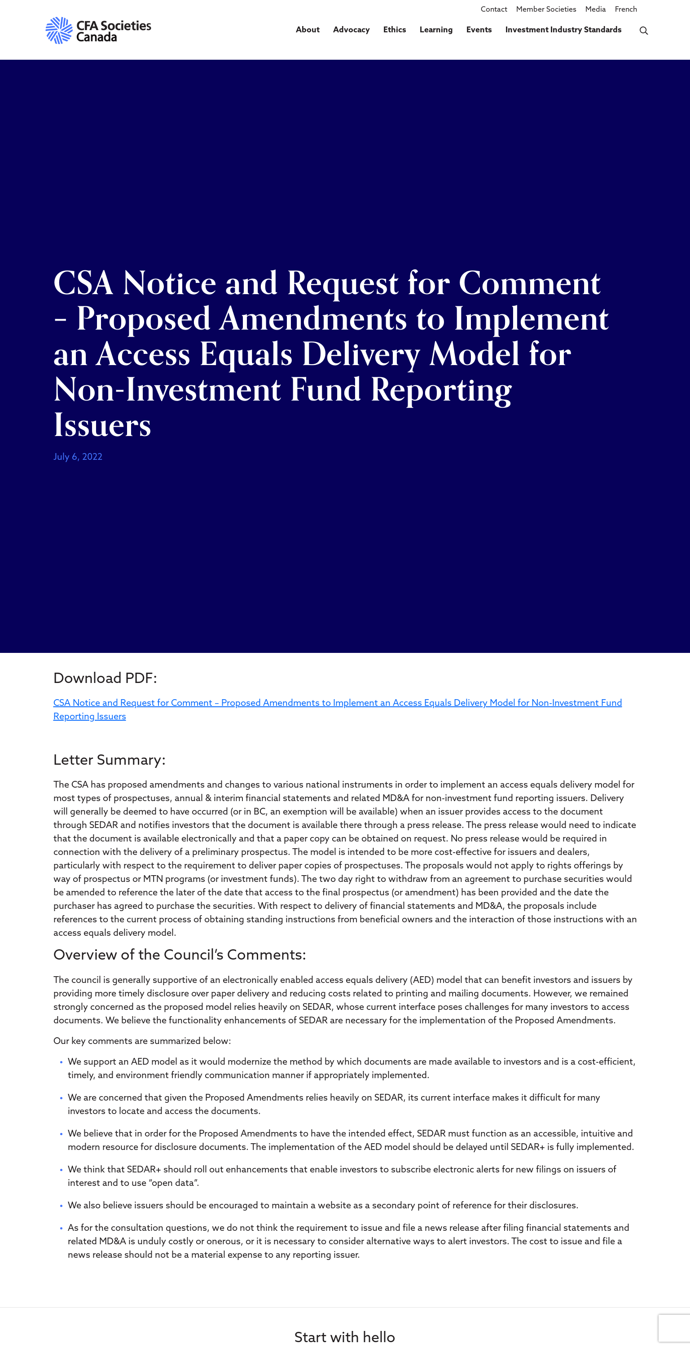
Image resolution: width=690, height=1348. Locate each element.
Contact (494, 9)
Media (595, 9)
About (308, 30)
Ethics (394, 30)
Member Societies (546, 9)
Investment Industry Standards (563, 30)
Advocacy (351, 30)
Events (479, 30)
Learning (436, 30)
